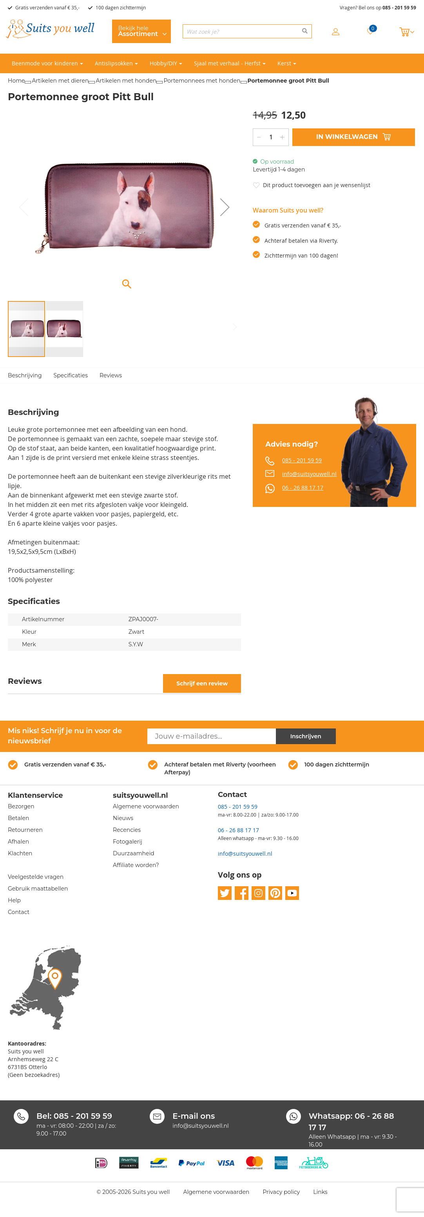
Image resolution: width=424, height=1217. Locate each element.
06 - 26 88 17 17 (302, 487)
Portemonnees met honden (201, 80)
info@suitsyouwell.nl (309, 474)
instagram (258, 893)
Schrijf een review (202, 683)
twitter (225, 893)
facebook (241, 893)
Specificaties (71, 375)
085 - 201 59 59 (399, 7)
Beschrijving (25, 375)
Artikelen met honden (126, 80)
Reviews (111, 375)
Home (16, 80)
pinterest (275, 893)
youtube (292, 893)
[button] (225, 207)
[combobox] (247, 31)
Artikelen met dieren (60, 80)
